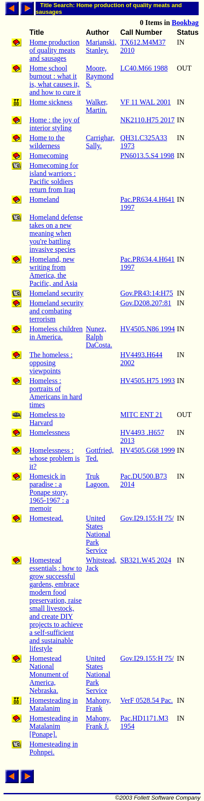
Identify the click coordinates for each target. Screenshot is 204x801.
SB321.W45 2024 (145, 560)
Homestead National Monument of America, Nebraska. (49, 674)
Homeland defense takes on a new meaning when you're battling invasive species (56, 233)
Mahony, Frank (98, 704)
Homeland (44, 199)
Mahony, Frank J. (98, 722)
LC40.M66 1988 (144, 68)
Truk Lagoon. (98, 480)
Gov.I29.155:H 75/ (147, 518)
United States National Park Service (98, 534)
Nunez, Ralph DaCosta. (99, 337)
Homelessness (49, 432)
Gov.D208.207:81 (145, 303)
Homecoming (48, 155)
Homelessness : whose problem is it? (54, 458)
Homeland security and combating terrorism (56, 311)
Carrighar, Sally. (100, 142)
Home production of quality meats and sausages (54, 50)
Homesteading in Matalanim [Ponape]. (53, 726)
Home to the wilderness (47, 142)
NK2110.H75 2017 (147, 120)
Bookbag (185, 22)
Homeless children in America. (56, 333)
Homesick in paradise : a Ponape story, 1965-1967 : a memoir (49, 492)
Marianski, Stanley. (101, 46)
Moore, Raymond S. (100, 76)
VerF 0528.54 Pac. (146, 700)
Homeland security (56, 293)
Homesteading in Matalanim (53, 704)
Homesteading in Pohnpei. (53, 748)
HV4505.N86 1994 (147, 329)
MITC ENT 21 (141, 414)
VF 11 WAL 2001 (145, 102)
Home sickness (50, 102)
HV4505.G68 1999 (147, 450)
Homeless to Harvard (47, 418)
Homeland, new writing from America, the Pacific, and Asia (53, 271)
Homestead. (46, 518)
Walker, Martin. (97, 106)
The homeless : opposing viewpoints (51, 363)
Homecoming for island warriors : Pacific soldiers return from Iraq (53, 177)
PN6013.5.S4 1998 (147, 155)
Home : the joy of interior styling (54, 124)
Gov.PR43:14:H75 (146, 293)
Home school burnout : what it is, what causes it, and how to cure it (55, 80)
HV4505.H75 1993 (147, 380)
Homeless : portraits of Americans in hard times (55, 393)
